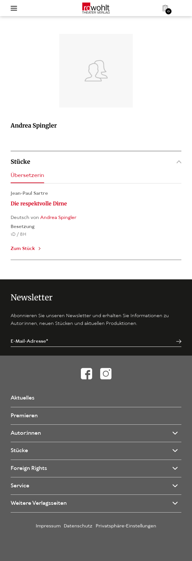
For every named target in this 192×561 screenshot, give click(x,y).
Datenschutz (78, 526)
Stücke (96, 161)
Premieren (24, 416)
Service (20, 486)
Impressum (48, 526)
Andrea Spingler (58, 217)
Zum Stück (23, 248)
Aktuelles (22, 398)
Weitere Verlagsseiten (39, 503)
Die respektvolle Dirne (39, 203)
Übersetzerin (27, 175)
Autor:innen (26, 433)
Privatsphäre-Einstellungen (126, 526)
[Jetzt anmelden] (178, 341)
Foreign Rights (29, 468)
